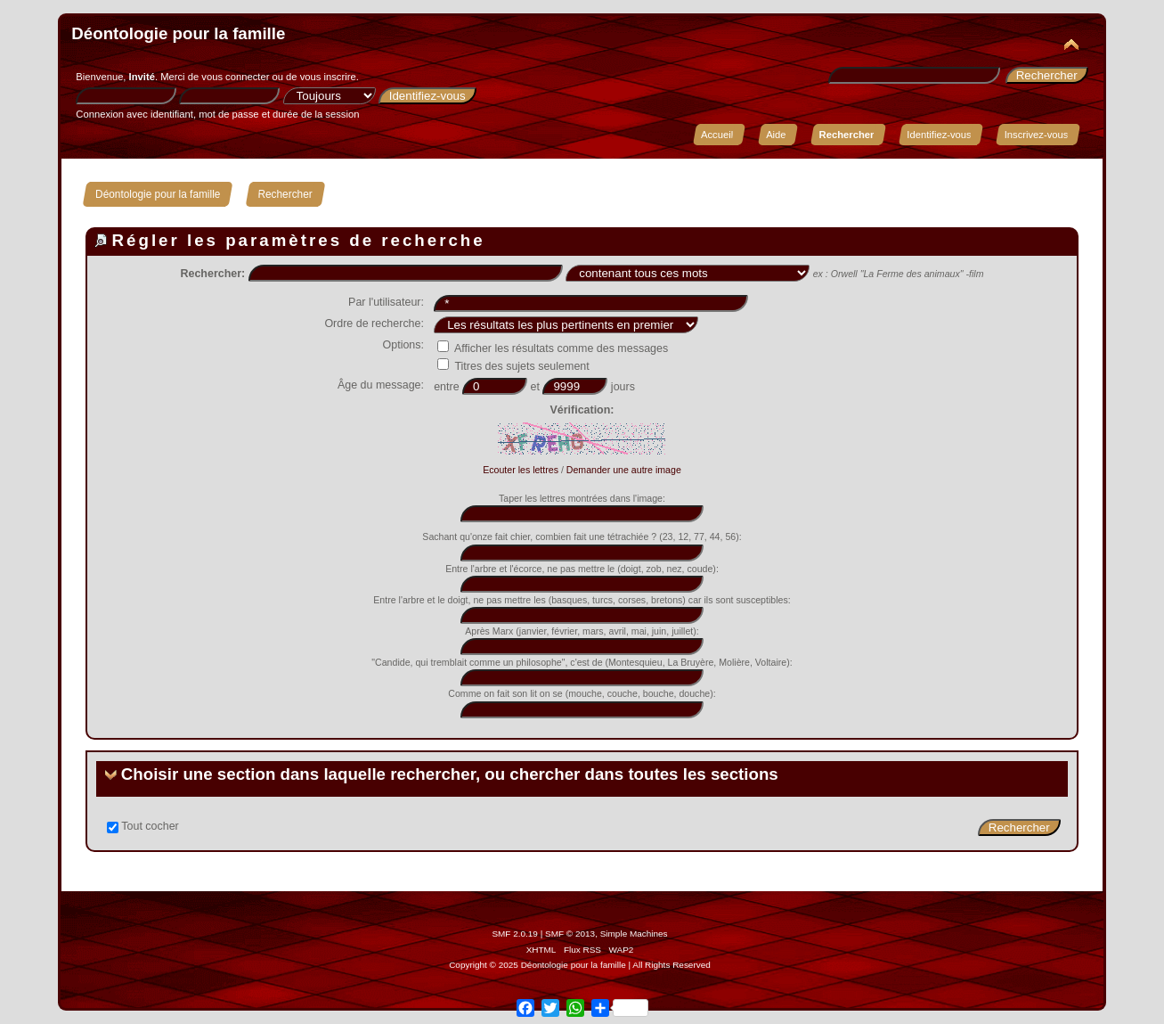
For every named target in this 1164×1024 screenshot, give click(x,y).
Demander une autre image (623, 469)
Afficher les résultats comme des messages (552, 348)
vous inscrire (328, 76)
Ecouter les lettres (520, 469)
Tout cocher (149, 826)
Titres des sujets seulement (513, 366)
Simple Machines (634, 933)
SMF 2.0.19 (515, 933)
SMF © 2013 (570, 933)
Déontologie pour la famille (178, 33)
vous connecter (235, 76)
